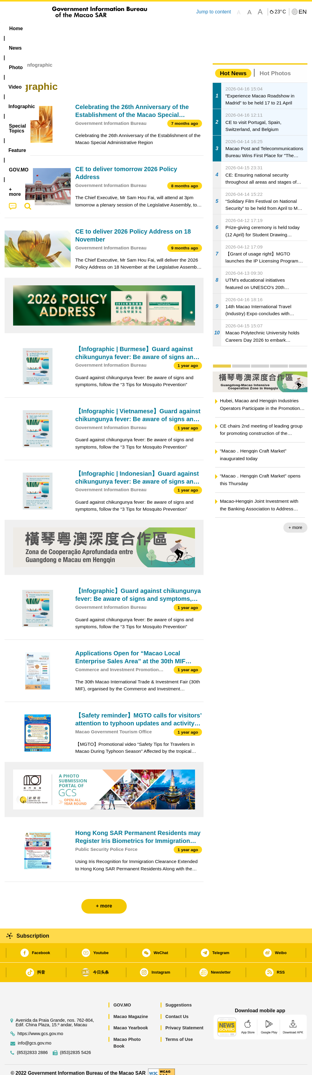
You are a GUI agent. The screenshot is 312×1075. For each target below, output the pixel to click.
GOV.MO (122, 998)
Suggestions (178, 998)
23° (280, 11)
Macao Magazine (130, 1009)
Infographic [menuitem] (125, 28)
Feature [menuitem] (204, 28)
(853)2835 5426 (75, 1045)
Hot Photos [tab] (275, 66)
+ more (295, 520)
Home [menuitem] (16, 28)
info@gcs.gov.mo (34, 1036)
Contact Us (177, 1009)
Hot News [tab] (233, 66)
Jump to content (213, 11)
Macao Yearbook (130, 1021)
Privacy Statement (184, 1021)
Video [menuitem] (93, 28)
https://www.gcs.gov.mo (40, 1026)
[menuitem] (41, 28)
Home (11, 58)
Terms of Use (179, 1032)
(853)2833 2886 (32, 1045)
